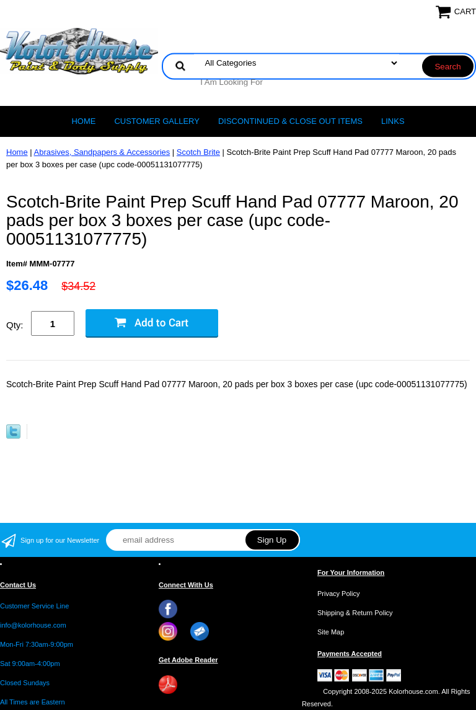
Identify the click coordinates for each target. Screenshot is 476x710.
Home (83, 121)
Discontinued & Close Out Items (290, 121)
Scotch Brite (198, 152)
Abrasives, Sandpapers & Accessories (102, 152)
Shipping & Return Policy (355, 612)
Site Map (330, 632)
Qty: (15, 325)
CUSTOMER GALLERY (157, 121)
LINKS (393, 121)
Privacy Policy (338, 593)
